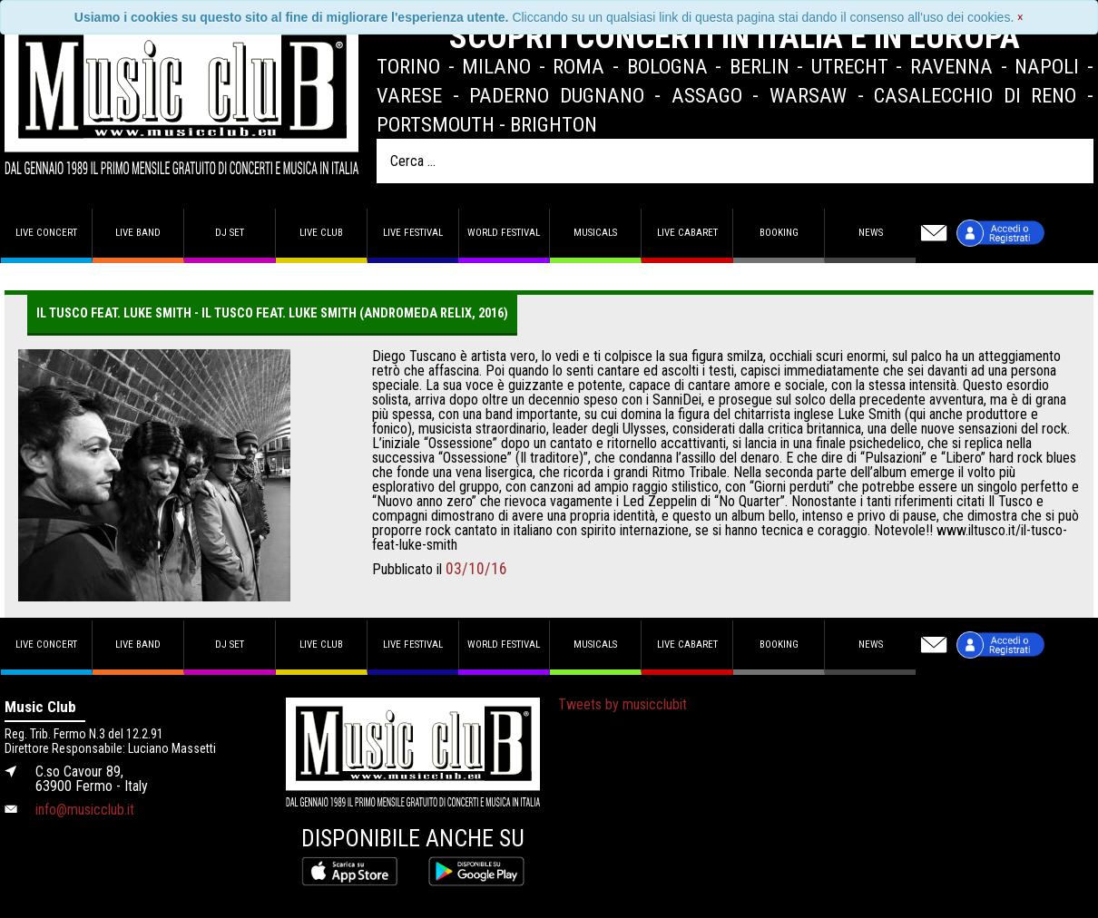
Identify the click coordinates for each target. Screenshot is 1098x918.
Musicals (595, 233)
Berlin (759, 66)
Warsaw (808, 95)
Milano (496, 66)
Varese (409, 95)
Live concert (46, 233)
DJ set (229, 233)
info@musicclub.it (84, 809)
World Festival (503, 233)
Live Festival (413, 233)
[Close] (1020, 17)
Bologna (667, 66)
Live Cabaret (687, 233)
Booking (779, 233)
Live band (138, 233)
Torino (408, 66)
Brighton (553, 124)
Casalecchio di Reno (975, 95)
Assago (707, 95)
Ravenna (951, 66)
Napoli (1047, 66)
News (870, 233)
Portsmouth (436, 124)
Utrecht (849, 66)
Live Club (321, 233)
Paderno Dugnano (556, 95)
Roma (578, 66)
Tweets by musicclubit (622, 704)
